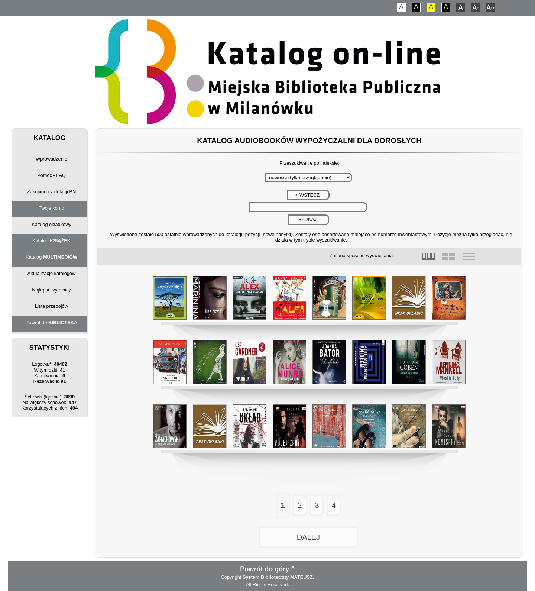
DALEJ (308, 537)
